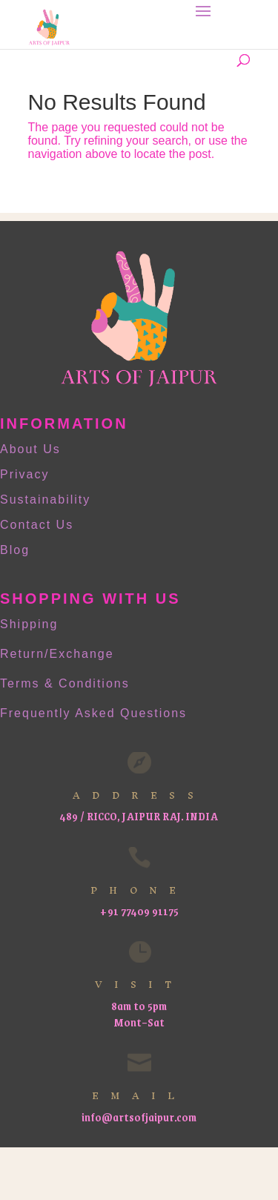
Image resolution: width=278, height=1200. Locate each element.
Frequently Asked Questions (93, 713)
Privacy (24, 474)
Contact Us (36, 524)
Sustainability (45, 499)
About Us (30, 449)
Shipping (29, 624)
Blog (15, 550)
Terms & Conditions (65, 683)
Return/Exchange (57, 653)
